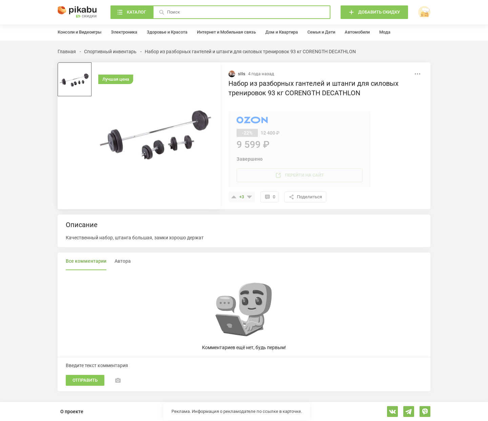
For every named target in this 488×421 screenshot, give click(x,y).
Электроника (124, 32)
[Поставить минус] (249, 197)
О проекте (71, 411)
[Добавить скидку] (374, 12)
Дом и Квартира (281, 32)
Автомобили (357, 32)
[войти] (424, 12)
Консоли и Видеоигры (79, 32)
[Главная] (77, 12)
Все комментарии (86, 261)
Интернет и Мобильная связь (226, 32)
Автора (123, 261)
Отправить (85, 380)
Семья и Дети (321, 32)
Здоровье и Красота (167, 32)
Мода (384, 32)
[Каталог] (131, 12)
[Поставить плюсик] (233, 197)
